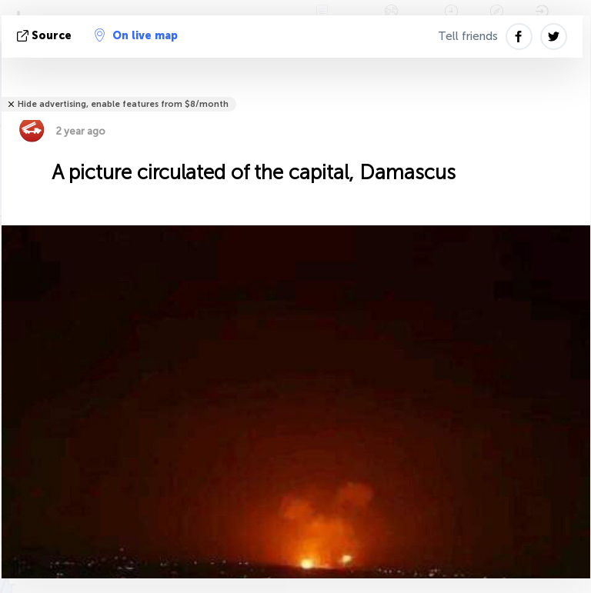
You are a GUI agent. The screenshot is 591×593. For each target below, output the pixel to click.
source (46, 35)
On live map (136, 35)
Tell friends (468, 36)
